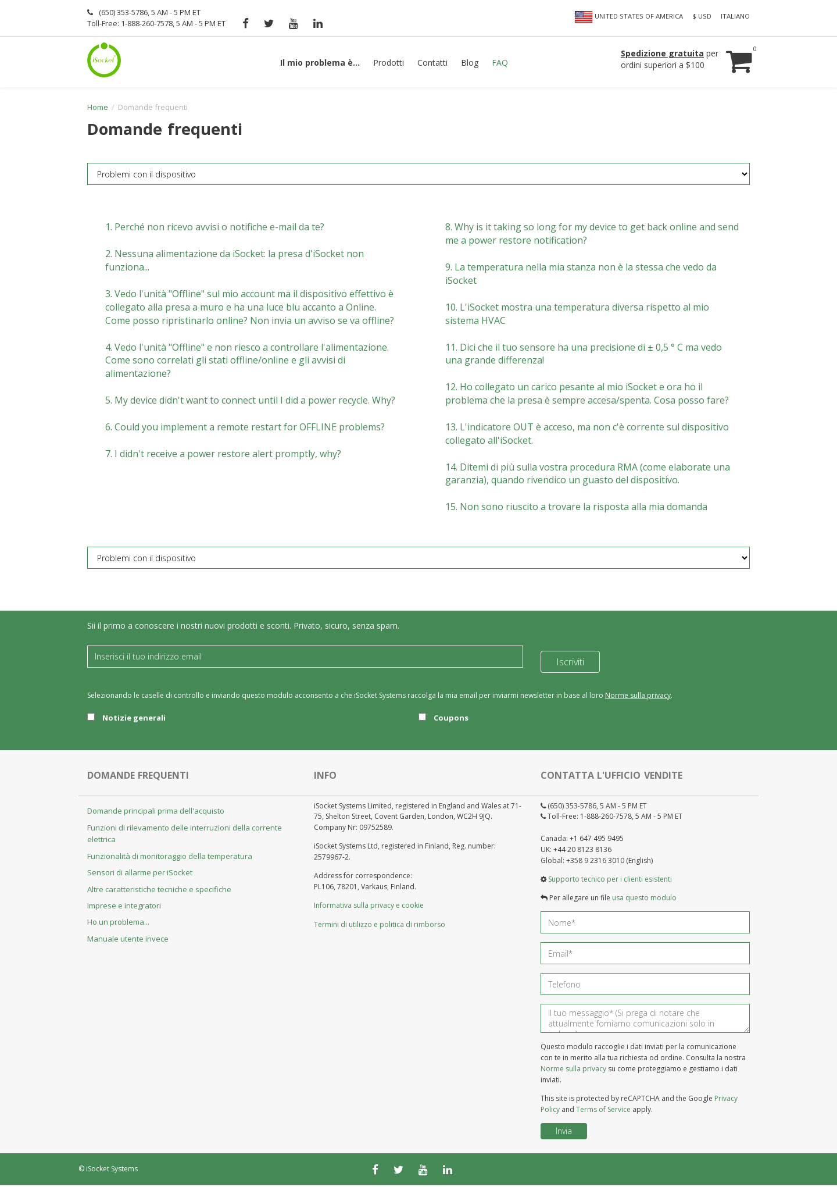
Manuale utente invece (128, 940)
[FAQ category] (418, 176)
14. (587, 475)
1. (214, 229)
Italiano (735, 16)
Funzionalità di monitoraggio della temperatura (169, 858)
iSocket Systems (112, 1170)
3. (249, 309)
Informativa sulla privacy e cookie (369, 907)
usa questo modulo (644, 900)
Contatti (432, 62)
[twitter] (269, 23)
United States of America (628, 17)
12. (587, 396)
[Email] (305, 658)
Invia (564, 1132)
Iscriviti (570, 658)
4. (247, 362)
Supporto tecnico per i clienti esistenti (610, 881)
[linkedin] (318, 23)
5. (250, 402)
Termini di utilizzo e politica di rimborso (379, 926)
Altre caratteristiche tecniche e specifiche (159, 891)
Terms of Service (603, 1111)
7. (223, 455)
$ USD (701, 16)
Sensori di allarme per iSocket (139, 874)
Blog (469, 62)
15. (576, 508)
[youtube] (293, 23)
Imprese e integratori (124, 907)
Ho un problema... (118, 924)
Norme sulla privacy (638, 697)
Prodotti (388, 62)
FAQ (500, 62)
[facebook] (245, 23)
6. (245, 428)
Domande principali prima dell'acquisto (155, 813)
